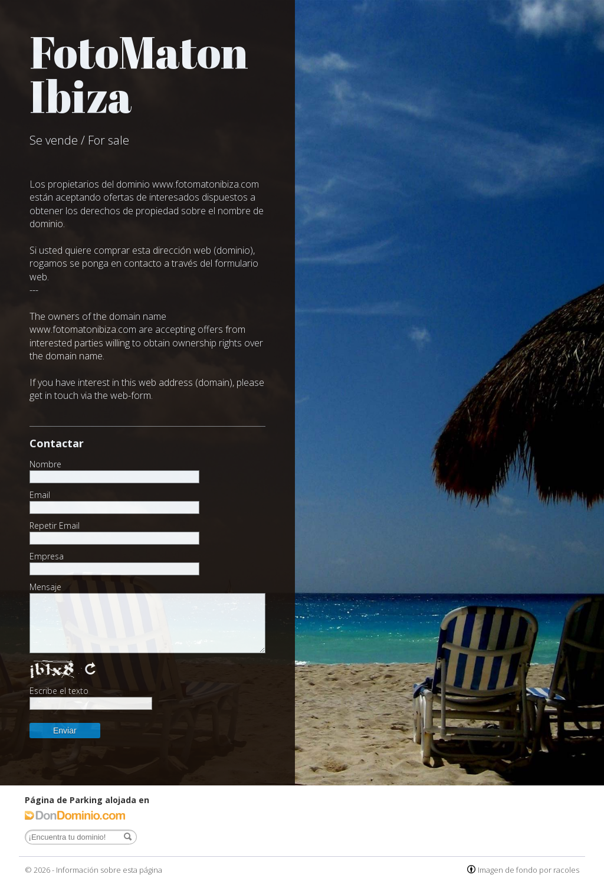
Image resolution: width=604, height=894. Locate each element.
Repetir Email (54, 525)
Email (39, 495)
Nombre (45, 464)
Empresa (46, 556)
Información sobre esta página (109, 869)
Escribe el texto (58, 691)
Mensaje (45, 587)
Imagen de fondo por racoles (528, 869)
